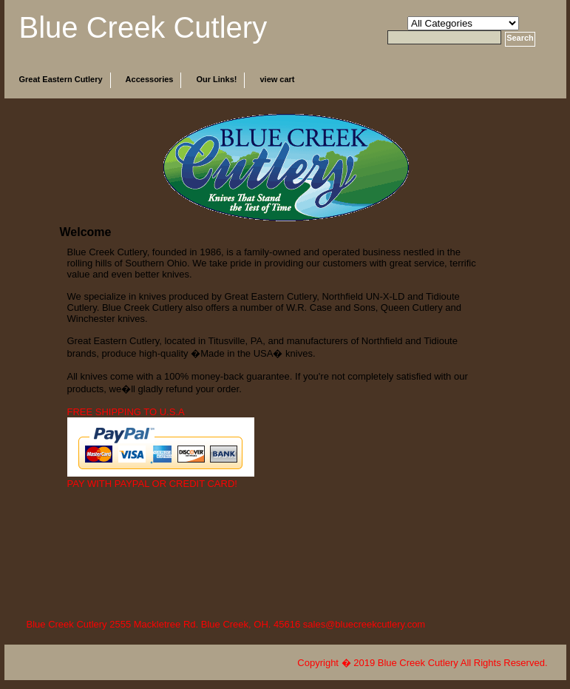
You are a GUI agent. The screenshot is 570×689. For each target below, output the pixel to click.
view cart (276, 79)
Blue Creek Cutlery (143, 27)
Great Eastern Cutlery (61, 79)
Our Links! (216, 79)
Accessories (150, 79)
